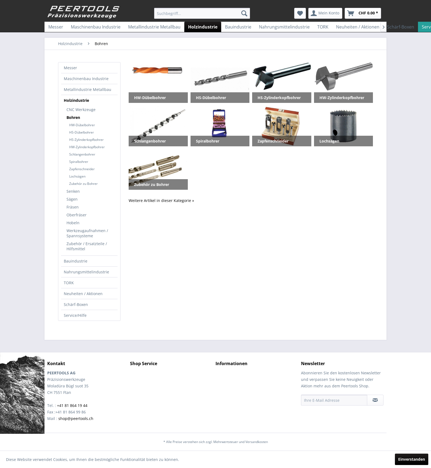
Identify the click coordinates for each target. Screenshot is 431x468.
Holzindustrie (76, 100)
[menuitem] (202, 13)
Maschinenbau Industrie (86, 78)
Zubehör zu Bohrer (83, 183)
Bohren (73, 117)
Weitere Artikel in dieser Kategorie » (161, 200)
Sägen (72, 199)
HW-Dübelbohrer (82, 125)
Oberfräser (76, 214)
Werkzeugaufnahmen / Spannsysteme (87, 233)
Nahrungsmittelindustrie (86, 271)
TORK (69, 282)
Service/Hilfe (75, 315)
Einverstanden (411, 459)
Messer (70, 67)
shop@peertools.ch (75, 418)
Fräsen (72, 207)
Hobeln (73, 222)
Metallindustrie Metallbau (87, 89)
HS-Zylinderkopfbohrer (86, 139)
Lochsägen (77, 176)
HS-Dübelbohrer (81, 132)
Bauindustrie (75, 261)
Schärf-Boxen (76, 304)
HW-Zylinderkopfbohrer (87, 147)
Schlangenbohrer (82, 154)
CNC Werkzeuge (81, 109)
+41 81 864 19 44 (72, 405)
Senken (73, 191)
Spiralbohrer (78, 161)
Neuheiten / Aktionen (83, 293)
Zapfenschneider (82, 169)
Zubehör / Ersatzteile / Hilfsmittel (86, 246)
